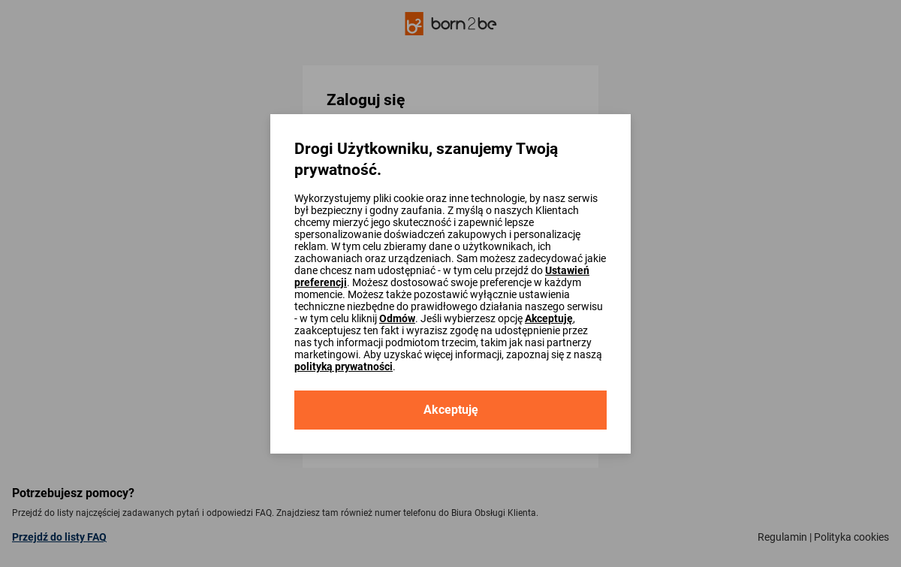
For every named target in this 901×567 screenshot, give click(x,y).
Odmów (397, 318)
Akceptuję (549, 318)
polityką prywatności (343, 366)
